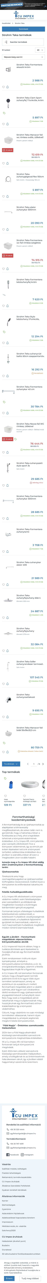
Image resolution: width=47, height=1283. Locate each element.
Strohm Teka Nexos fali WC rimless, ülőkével (30, 425)
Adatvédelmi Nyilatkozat (13, 1213)
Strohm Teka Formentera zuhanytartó (29, 530)
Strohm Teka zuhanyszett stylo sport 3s (30, 464)
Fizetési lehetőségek (11, 1173)
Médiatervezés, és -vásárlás (14, 1226)
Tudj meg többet (30, 1278)
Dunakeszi (6, 1250)
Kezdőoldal (6, 23)
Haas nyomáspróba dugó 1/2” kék (9, 800)
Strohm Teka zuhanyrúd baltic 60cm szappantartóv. (30, 355)
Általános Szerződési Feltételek (16, 1186)
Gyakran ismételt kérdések (14, 1190)
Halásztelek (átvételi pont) (14, 1241)
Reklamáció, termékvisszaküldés (16, 1177)
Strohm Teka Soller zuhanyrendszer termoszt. (30, 662)
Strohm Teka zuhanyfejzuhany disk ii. (29, 596)
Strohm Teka (19, 23)
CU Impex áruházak (11, 1181)
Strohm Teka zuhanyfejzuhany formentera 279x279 (27, 629)
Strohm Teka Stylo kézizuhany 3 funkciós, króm (28, 317)
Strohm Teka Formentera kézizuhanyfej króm (29, 280)
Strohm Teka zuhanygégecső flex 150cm (30, 175)
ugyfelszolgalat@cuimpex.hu (21, 1133)
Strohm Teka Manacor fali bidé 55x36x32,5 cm (30, 729)
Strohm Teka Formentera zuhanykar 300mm (29, 497)
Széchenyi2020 (9, 1230)
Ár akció (9, 150)
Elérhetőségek (8, 1205)
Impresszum (7, 1222)
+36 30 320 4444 (15, 1129)
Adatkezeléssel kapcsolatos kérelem (18, 1218)
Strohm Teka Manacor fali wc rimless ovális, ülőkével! (30, 136)
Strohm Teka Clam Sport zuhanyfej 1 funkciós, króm (30, 99)
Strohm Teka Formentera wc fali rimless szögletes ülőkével (29, 241)
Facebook (12, 1154)
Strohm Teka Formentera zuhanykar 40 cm (29, 388)
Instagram (27, 1154)
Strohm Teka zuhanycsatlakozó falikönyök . (26, 695)
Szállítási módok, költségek (14, 1169)
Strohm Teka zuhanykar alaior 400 (29, 563)
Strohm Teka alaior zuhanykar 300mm (26, 208)
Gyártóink (6, 1209)
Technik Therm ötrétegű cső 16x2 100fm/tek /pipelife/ (29, 800)
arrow (43, 764)
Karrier (5, 1201)
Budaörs (6, 1245)
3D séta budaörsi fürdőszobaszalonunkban (21, 1254)
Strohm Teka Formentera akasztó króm (29, 66)
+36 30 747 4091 (15, 1143)
